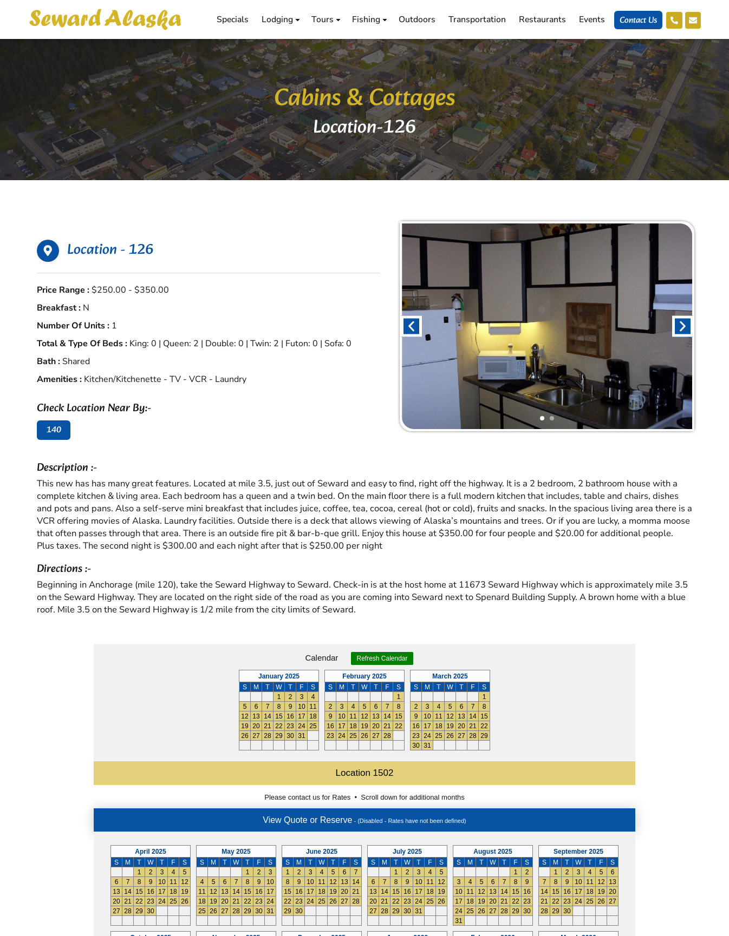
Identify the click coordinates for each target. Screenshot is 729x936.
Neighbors (443, 820)
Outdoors (416, 19)
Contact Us (637, 21)
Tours (325, 19)
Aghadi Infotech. (672, 927)
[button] (411, 326)
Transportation (476, 19)
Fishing (369, 19)
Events (591, 19)
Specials (232, 19)
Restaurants (541, 19)
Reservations (448, 789)
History (437, 835)
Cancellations (449, 850)
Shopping (441, 804)
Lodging (280, 19)
